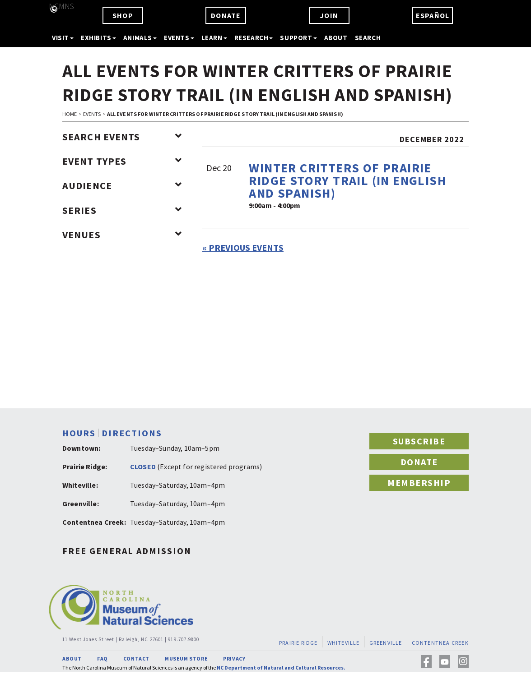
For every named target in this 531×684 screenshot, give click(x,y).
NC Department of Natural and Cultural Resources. (281, 667)
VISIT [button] (63, 37)
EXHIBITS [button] (98, 37)
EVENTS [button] (179, 37)
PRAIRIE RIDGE (298, 642)
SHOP (122, 15)
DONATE (226, 15)
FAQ (102, 658)
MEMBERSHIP (419, 482)
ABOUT (336, 37)
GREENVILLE (385, 642)
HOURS (79, 433)
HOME (69, 114)
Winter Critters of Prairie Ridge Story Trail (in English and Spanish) (347, 180)
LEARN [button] (214, 37)
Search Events (122, 137)
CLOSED (143, 466)
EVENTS (92, 114)
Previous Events (243, 247)
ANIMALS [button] (140, 37)
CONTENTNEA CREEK (440, 642)
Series (122, 210)
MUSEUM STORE (186, 658)
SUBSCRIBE (419, 441)
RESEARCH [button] (253, 37)
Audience (122, 185)
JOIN (329, 15)
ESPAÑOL (432, 15)
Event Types (122, 161)
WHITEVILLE (343, 642)
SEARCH (368, 37)
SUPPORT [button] (298, 37)
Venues (122, 234)
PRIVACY (234, 658)
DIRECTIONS (132, 433)
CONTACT (136, 658)
